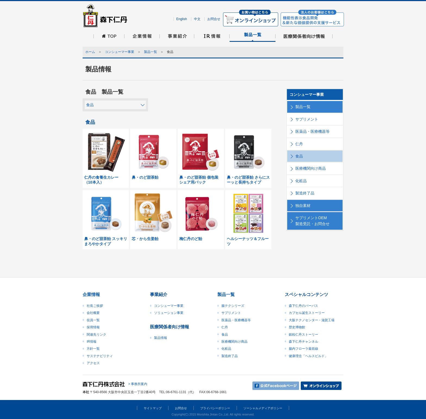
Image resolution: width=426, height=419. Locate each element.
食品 (90, 105)
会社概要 (93, 313)
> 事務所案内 (137, 384)
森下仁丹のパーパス (303, 306)
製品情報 (160, 338)
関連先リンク (96, 334)
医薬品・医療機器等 (312, 131)
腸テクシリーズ (232, 306)
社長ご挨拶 (95, 306)
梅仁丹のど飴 (190, 239)
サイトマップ (153, 408)
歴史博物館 (297, 327)
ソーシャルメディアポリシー (262, 408)
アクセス (93, 363)
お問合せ (213, 19)
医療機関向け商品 (310, 168)
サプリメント (306, 119)
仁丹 (299, 144)
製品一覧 (150, 52)
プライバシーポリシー (215, 408)
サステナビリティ (100, 356)
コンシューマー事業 (119, 52)
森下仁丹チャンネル (303, 342)
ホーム (90, 52)
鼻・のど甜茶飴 (145, 177)
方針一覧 (93, 349)
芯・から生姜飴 (145, 239)
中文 (197, 19)
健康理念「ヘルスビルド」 (308, 356)
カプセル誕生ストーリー (307, 313)
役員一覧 (93, 320)
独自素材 (303, 205)
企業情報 (91, 294)
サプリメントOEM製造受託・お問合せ (312, 221)
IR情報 (91, 342)
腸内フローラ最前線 (303, 349)
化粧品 (301, 181)
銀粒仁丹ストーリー (303, 334)
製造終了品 (304, 193)
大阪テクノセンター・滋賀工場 (311, 320)
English (181, 19)
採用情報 (93, 327)
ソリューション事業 (168, 313)
